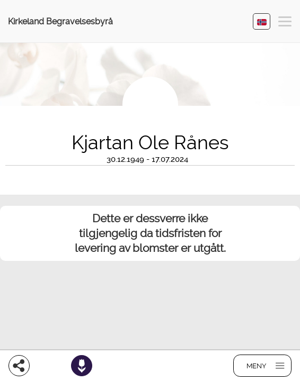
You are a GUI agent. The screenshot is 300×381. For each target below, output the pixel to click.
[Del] (19, 365)
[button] (285, 23)
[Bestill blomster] (81, 365)
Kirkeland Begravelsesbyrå (60, 21)
